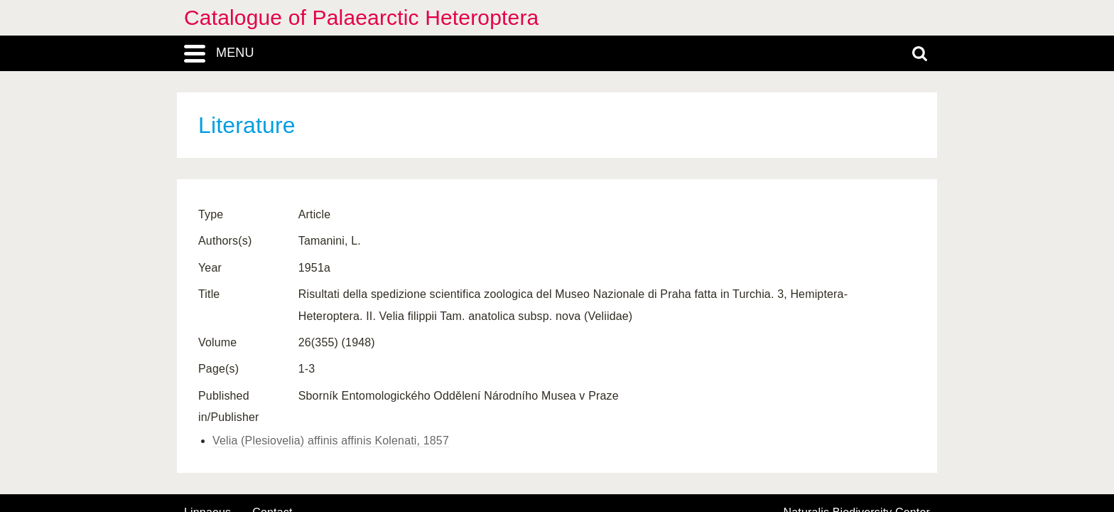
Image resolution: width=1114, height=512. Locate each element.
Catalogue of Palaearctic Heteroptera (361, 17)
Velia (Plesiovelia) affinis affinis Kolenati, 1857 (330, 440)
